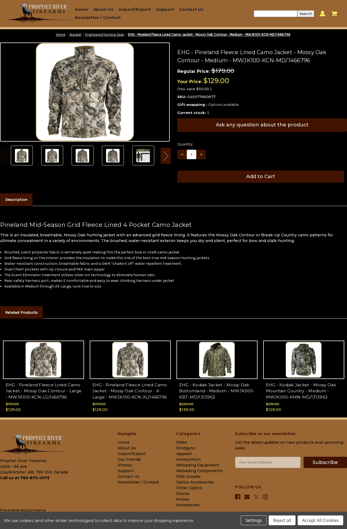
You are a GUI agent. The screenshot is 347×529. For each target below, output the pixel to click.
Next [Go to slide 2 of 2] (165, 155)
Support (165, 9)
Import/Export (135, 9)
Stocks (182, 493)
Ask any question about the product (262, 125)
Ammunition (188, 459)
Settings (253, 520)
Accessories (188, 504)
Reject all (282, 520)
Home (81, 9)
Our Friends (129, 459)
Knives (182, 499)
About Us (103, 9)
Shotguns (185, 448)
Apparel (184, 453)
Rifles (181, 442)
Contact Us (191, 9)
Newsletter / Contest (98, 17)
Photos (125, 465)
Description (16, 199)
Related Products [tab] (21, 312)
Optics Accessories (195, 482)
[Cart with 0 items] (334, 13)
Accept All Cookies (320, 520)
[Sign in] (322, 13)
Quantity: (185, 144)
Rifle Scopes (188, 476)
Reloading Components (199, 470)
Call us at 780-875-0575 (25, 477)
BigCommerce (33, 510)
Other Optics (189, 487)
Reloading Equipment (197, 465)
